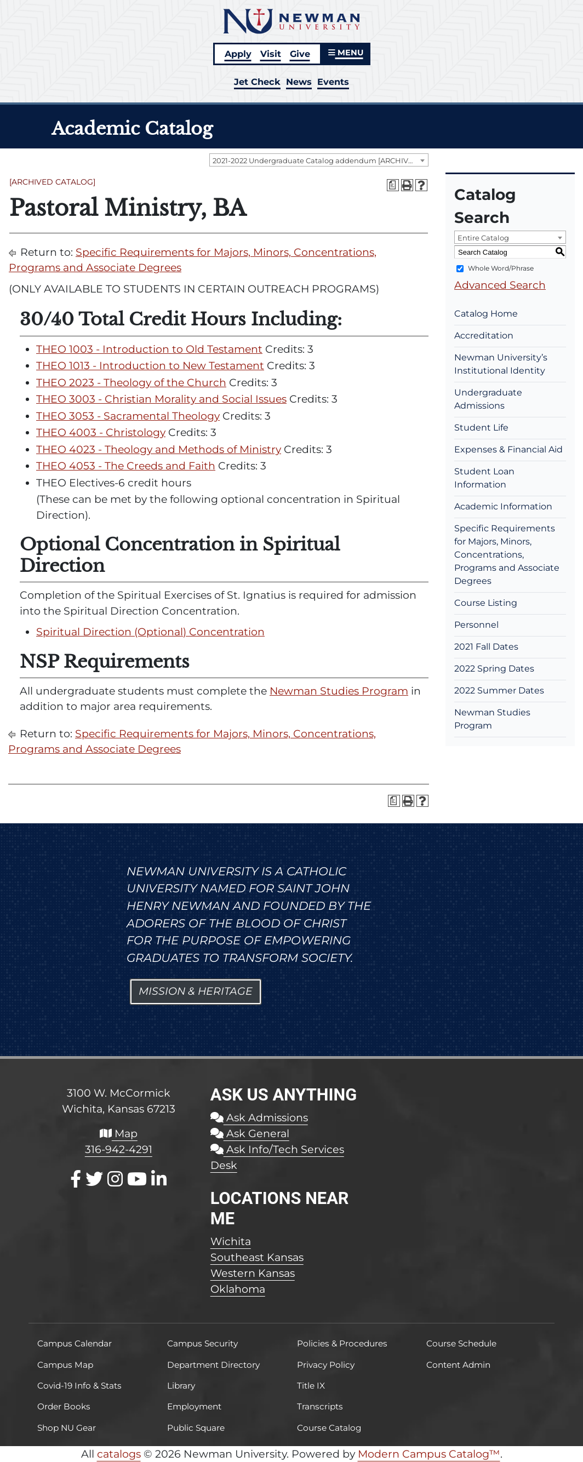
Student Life (481, 427)
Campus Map (65, 1365)
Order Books (63, 1406)
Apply (238, 53)
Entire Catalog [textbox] (483, 237)
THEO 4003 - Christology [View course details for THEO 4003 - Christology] (100, 432)
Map (119, 1133)
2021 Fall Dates (486, 646)
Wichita (230, 1241)
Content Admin (458, 1365)
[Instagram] (115, 1179)
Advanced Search (500, 285)
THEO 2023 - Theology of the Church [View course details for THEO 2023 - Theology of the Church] (131, 382)
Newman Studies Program (339, 691)
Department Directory (213, 1365)
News (299, 81)
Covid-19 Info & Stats (79, 1385)
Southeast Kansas (257, 1257)
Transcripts (320, 1406)
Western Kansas (252, 1273)
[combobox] (318, 160)
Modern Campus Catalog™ (429, 1453)
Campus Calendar (74, 1343)
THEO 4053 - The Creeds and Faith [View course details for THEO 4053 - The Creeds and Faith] (125, 466)
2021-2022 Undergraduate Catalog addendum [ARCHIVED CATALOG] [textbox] (320, 160)
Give (300, 53)
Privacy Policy (326, 1365)
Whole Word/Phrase (501, 268)
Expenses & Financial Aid (508, 449)
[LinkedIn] (159, 1179)
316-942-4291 (118, 1149)
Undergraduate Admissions (488, 399)
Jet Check (257, 81)
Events (333, 81)
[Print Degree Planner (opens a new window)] (393, 185)
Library (181, 1385)
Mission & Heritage (196, 991)
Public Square (196, 1428)
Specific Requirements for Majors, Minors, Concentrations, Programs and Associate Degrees (506, 554)
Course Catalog (329, 1428)
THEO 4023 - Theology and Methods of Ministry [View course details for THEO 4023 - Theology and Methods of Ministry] (158, 449)
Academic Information (503, 506)
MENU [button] (345, 53)
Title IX (311, 1385)
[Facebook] (75, 1179)
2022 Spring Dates (494, 668)
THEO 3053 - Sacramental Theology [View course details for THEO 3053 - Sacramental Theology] (128, 416)
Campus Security (202, 1343)
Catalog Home (486, 313)
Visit (270, 53)
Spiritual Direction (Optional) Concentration (150, 632)
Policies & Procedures (342, 1343)
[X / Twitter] (94, 1179)
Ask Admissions (259, 1117)
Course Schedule (461, 1343)
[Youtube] (137, 1179)
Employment (194, 1406)
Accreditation (483, 335)
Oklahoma (237, 1288)
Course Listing (485, 603)
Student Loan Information (484, 478)
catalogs (119, 1453)
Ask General (249, 1133)
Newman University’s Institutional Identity (500, 364)
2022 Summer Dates (499, 690)
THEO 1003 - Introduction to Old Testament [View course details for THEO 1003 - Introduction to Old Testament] (149, 349)
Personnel (476, 625)
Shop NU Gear (66, 1428)
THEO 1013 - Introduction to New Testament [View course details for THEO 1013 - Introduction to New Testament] (150, 365)
